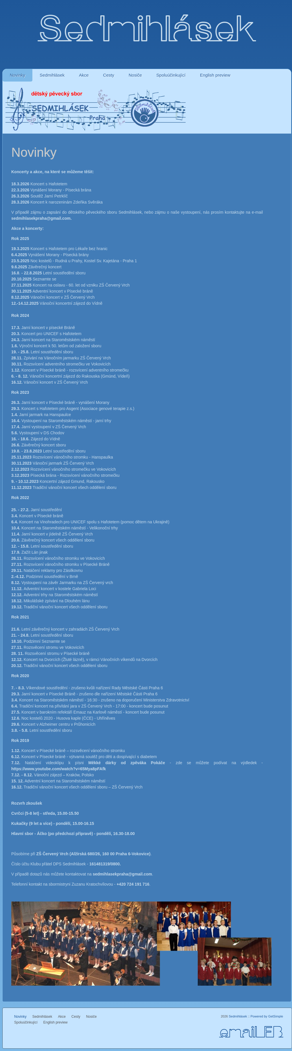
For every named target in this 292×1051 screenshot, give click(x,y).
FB (273, 1033)
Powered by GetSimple (267, 1016)
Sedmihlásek (52, 75)
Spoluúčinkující (171, 75)
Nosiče (135, 75)
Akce (83, 75)
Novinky (17, 75)
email (241, 1033)
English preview (215, 75)
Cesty (108, 75)
